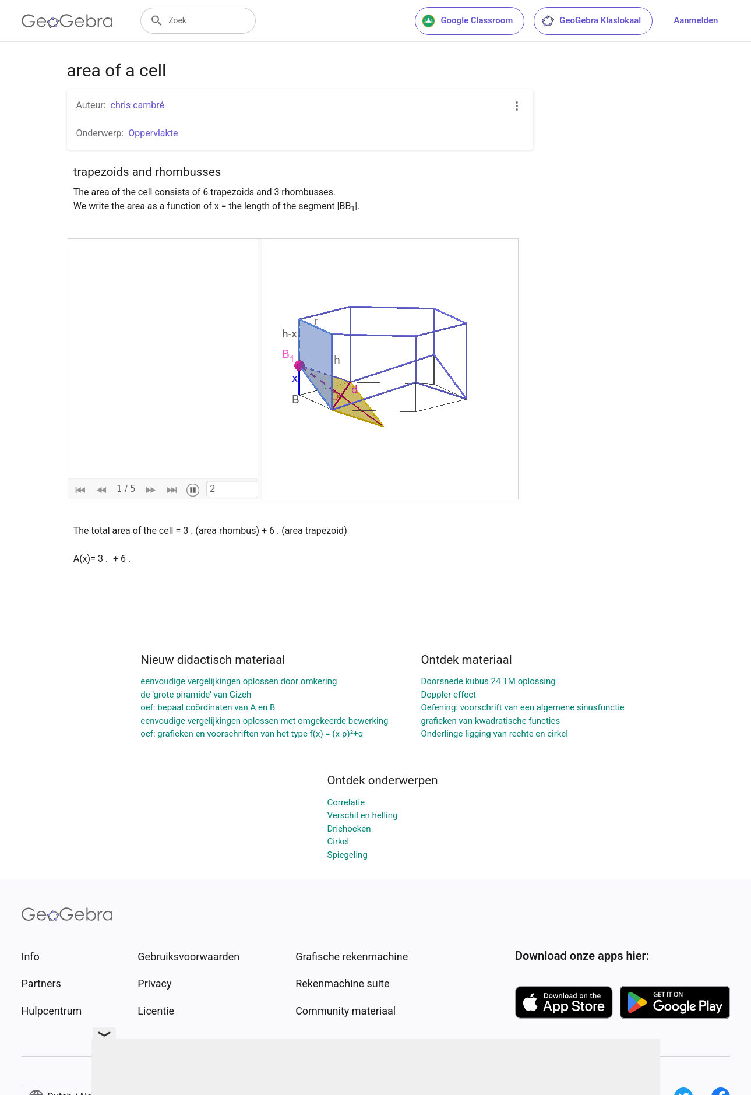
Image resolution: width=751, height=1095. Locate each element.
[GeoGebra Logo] (67, 21)
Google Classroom (467, 21)
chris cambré (138, 105)
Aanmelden (696, 20)
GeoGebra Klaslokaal (591, 21)
